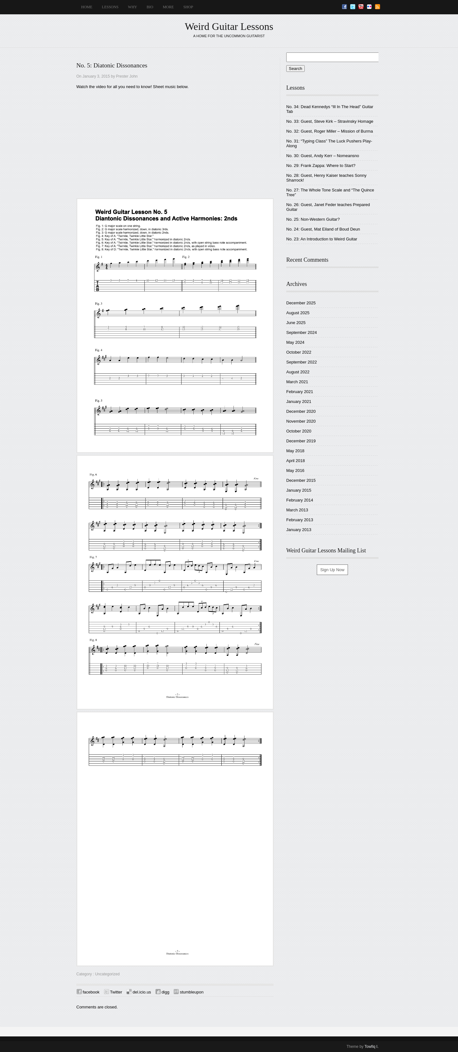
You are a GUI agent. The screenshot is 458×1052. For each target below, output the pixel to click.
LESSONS (110, 7)
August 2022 (297, 372)
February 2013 (299, 519)
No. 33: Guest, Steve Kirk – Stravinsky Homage (329, 121)
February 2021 (299, 391)
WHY (132, 7)
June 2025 (296, 322)
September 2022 (301, 362)
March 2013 (297, 510)
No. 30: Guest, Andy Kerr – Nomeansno (322, 155)
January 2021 (298, 401)
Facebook (344, 6)
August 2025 (297, 312)
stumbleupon (191, 992)
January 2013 (298, 529)
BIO (150, 7)
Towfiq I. (371, 1046)
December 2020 (301, 411)
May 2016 (295, 470)
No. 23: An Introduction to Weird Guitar (321, 239)
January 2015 (298, 490)
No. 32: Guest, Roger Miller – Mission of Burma (329, 131)
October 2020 (298, 431)
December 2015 (301, 480)
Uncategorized (107, 974)
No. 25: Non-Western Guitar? (313, 219)
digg (166, 992)
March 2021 (297, 381)
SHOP (188, 7)
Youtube (361, 6)
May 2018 (295, 450)
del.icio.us (142, 992)
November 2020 (301, 421)
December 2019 (301, 441)
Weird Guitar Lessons (229, 26)
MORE (168, 7)
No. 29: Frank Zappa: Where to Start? (321, 165)
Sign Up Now (332, 569)
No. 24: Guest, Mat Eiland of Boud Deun (323, 229)
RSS (377, 6)
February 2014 (299, 500)
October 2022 (298, 352)
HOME (86, 7)
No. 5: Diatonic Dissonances (111, 65)
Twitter (352, 6)
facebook (91, 992)
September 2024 (301, 332)
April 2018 (295, 460)
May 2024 (295, 342)
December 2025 (301, 303)
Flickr (369, 6)
